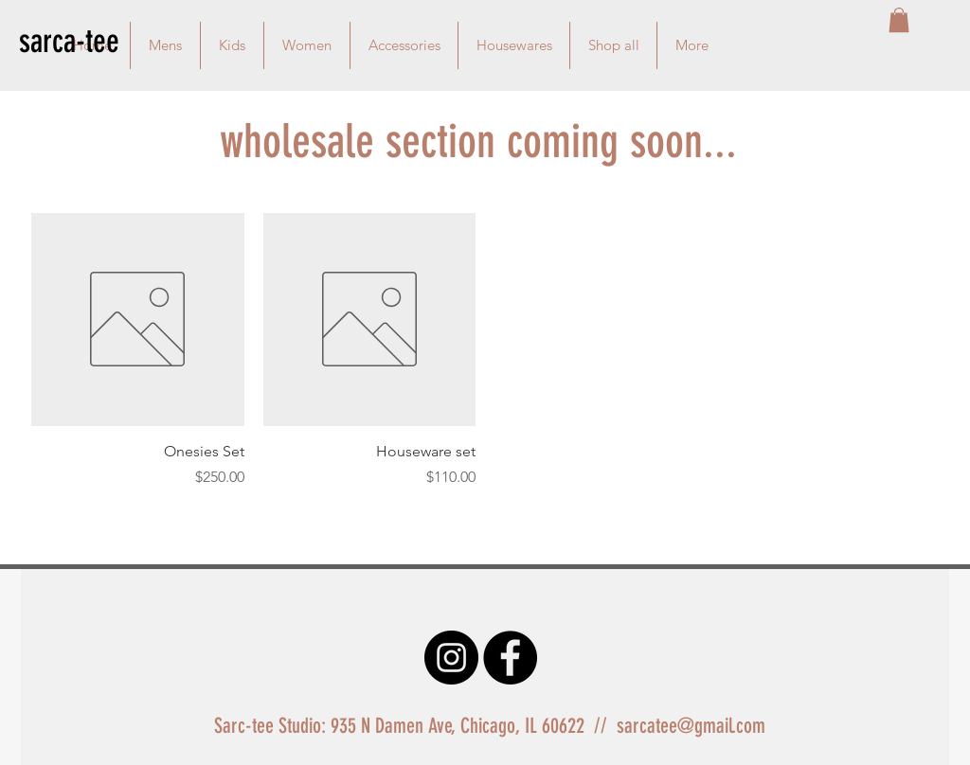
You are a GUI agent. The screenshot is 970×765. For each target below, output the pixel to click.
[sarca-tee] (86, 41)
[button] (899, 20)
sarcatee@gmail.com (691, 725)
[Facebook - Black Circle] (510, 658)
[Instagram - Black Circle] (451, 658)
